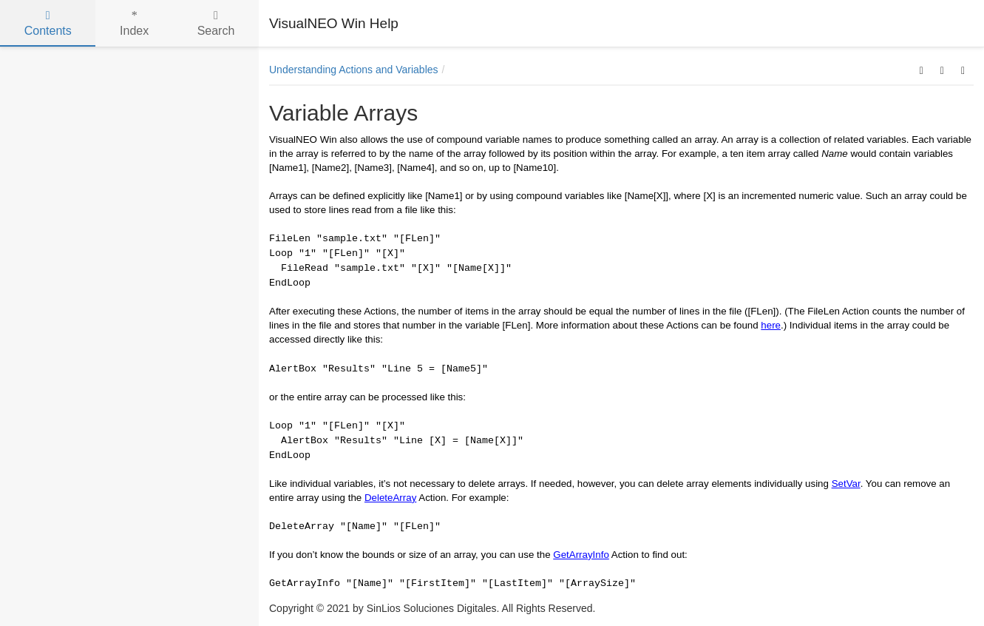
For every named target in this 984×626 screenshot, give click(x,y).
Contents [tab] (48, 23)
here (771, 325)
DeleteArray (390, 497)
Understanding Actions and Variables (353, 69)
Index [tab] (134, 23)
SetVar (846, 483)
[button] (921, 69)
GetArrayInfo (581, 554)
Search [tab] (216, 23)
